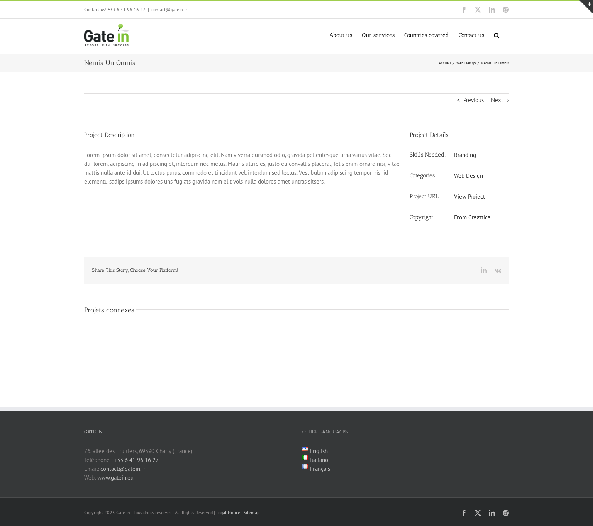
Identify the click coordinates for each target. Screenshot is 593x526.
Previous (473, 100)
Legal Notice (228, 512)
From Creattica (472, 217)
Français (319, 468)
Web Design (468, 175)
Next (497, 100)
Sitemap (251, 512)
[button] (496, 35)
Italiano (318, 460)
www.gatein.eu (115, 477)
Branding (465, 154)
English (318, 451)
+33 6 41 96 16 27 (136, 460)
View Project (469, 196)
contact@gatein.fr (169, 9)
